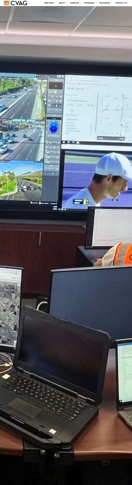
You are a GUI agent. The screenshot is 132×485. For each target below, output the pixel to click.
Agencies (76, 3)
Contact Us (121, 3)
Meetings (50, 3)
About (63, 3)
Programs (90, 3)
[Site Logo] (15, 3)
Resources (106, 3)
